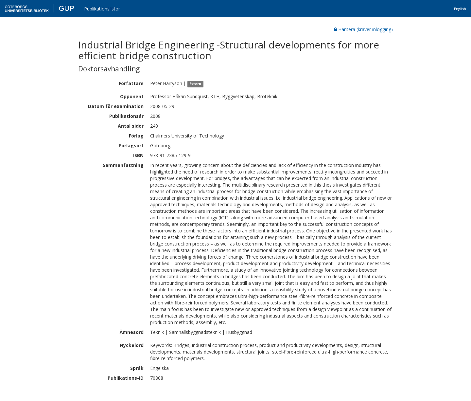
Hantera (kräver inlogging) (363, 29)
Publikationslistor (102, 9)
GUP (66, 8)
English (460, 8)
